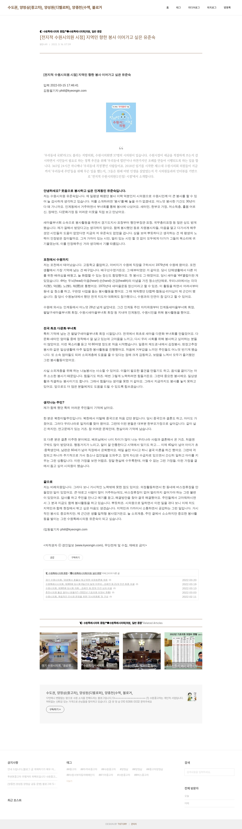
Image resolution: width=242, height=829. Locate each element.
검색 (230, 772)
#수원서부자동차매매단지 (81, 774)
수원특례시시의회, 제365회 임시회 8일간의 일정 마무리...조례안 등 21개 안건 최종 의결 (90, 584)
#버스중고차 (142, 774)
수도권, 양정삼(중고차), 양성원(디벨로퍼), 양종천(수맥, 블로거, (55, 7)
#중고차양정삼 (155, 769)
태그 (178, 7)
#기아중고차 (106, 774)
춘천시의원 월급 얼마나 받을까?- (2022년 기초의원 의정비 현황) (78, 592)
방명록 (227, 7)
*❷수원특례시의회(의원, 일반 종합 (85, 573)
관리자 (134, 824)
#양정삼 (138, 769)
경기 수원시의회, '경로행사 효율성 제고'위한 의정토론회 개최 (77, 580)
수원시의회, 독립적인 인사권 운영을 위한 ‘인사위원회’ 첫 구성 (77, 596)
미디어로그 (194, 7)
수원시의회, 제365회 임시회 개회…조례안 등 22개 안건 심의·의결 (79, 588)
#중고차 (72, 769)
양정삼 (124, 769)
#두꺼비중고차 (89, 769)
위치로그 (211, 7)
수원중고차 (124, 774)
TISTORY (122, 824)
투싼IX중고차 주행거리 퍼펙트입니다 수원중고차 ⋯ (32, 776)
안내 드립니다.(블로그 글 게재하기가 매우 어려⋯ (32, 769)
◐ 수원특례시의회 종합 (56, 573)
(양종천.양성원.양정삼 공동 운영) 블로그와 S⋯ (32, 784)
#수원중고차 (109, 769)
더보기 (69, 781)
